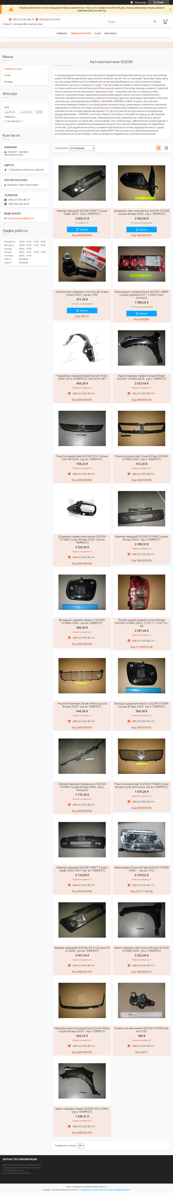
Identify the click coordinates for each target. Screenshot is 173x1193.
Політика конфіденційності (117, 1190)
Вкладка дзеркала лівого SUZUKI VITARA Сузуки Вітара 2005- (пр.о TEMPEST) (142, 705)
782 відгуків (140, 2)
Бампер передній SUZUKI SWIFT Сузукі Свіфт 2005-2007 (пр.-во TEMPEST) (82, 869)
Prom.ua (103, 1187)
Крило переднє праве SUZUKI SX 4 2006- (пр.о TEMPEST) (82, 1110)
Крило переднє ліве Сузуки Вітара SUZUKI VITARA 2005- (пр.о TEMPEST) (141, 949)
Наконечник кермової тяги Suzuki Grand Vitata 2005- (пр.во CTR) (82, 293)
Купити (84, 229)
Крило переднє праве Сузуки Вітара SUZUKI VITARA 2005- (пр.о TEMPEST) (141, 377)
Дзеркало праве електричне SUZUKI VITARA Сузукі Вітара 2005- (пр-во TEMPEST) (82, 539)
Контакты (111, 33)
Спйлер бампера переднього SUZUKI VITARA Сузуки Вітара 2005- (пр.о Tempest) (82, 787)
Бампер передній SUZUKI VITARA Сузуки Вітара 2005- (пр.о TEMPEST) (141, 538)
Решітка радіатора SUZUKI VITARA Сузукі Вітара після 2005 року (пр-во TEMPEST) (142, 785)
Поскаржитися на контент (90, 1190)
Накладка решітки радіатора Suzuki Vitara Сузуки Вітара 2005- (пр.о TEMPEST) (82, 1030)
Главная (62, 33)
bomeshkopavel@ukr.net (20, 218)
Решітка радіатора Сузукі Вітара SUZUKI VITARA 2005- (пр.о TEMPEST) (141, 458)
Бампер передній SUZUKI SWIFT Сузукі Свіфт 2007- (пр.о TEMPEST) (82, 212)
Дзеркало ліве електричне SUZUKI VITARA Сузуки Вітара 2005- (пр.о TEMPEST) (141, 212)
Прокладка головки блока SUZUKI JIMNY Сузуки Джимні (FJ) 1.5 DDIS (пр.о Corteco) (142, 294)
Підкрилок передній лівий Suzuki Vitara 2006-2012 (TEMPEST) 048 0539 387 (82, 377)
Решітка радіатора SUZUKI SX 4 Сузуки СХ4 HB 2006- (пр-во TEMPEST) (82, 458)
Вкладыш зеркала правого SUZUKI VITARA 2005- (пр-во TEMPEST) (82, 621)
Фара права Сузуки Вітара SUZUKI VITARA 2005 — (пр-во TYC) (141, 869)
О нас (97, 33)
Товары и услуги (80, 33)
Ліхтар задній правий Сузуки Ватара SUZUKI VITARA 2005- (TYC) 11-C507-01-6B (142, 623)
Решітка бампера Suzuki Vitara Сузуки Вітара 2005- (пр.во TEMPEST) (82, 705)
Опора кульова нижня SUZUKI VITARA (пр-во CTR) (141, 1030)
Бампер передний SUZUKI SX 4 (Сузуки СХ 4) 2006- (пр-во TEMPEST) (82, 949)
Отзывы (8, 81)
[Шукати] (154, 21)
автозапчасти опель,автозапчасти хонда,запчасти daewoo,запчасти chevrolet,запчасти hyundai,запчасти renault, (22, 1169)
